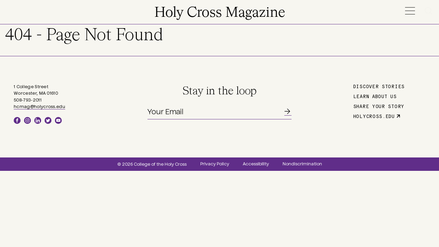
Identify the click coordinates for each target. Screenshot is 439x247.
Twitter (48, 120)
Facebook (17, 120)
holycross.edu (374, 116)
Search (430, 11)
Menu (410, 11)
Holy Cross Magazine (219, 13)
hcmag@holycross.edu (39, 106)
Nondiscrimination (302, 164)
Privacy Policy (214, 164)
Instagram (27, 120)
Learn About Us (375, 96)
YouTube (58, 120)
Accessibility (256, 164)
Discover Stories (379, 86)
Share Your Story (378, 106)
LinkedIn (37, 120)
